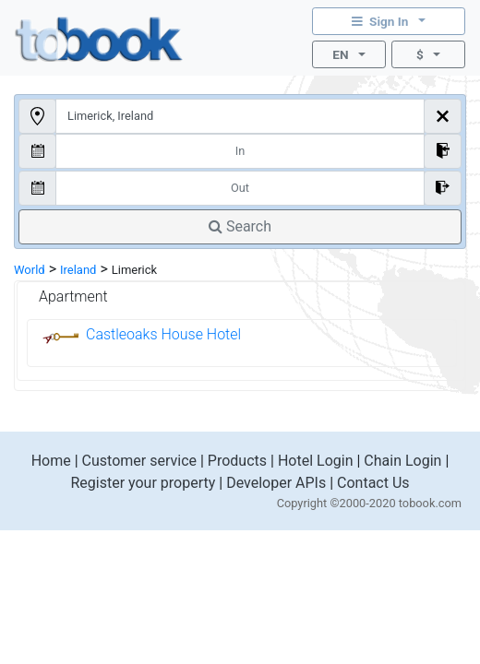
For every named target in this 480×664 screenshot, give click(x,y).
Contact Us (373, 483)
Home (51, 460)
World (29, 270)
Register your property (142, 483)
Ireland (78, 270)
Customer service (139, 460)
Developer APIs (276, 483)
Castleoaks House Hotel (163, 334)
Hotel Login (316, 460)
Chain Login (402, 460)
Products (237, 460)
